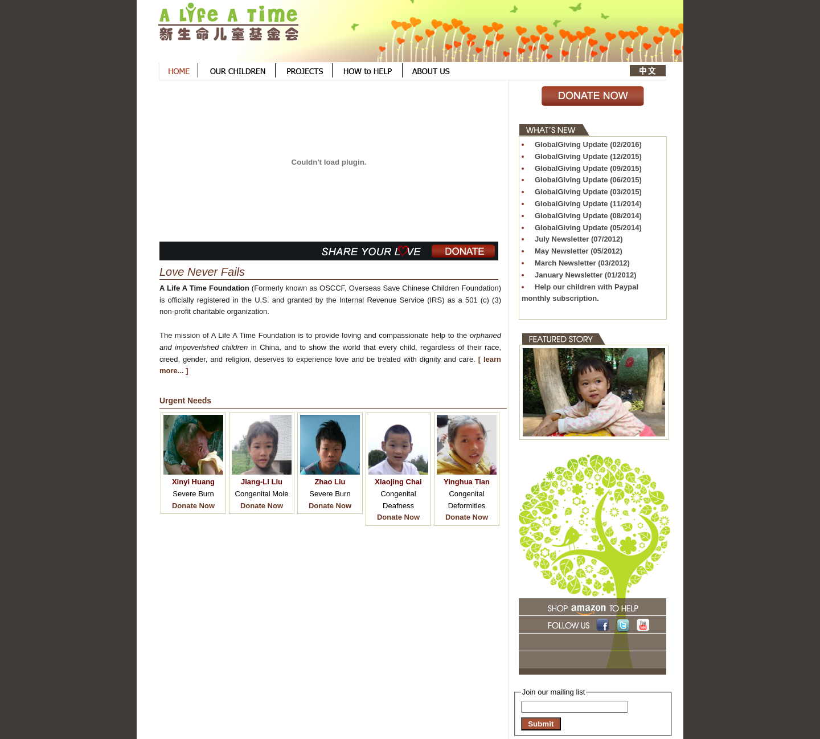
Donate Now (193, 505)
